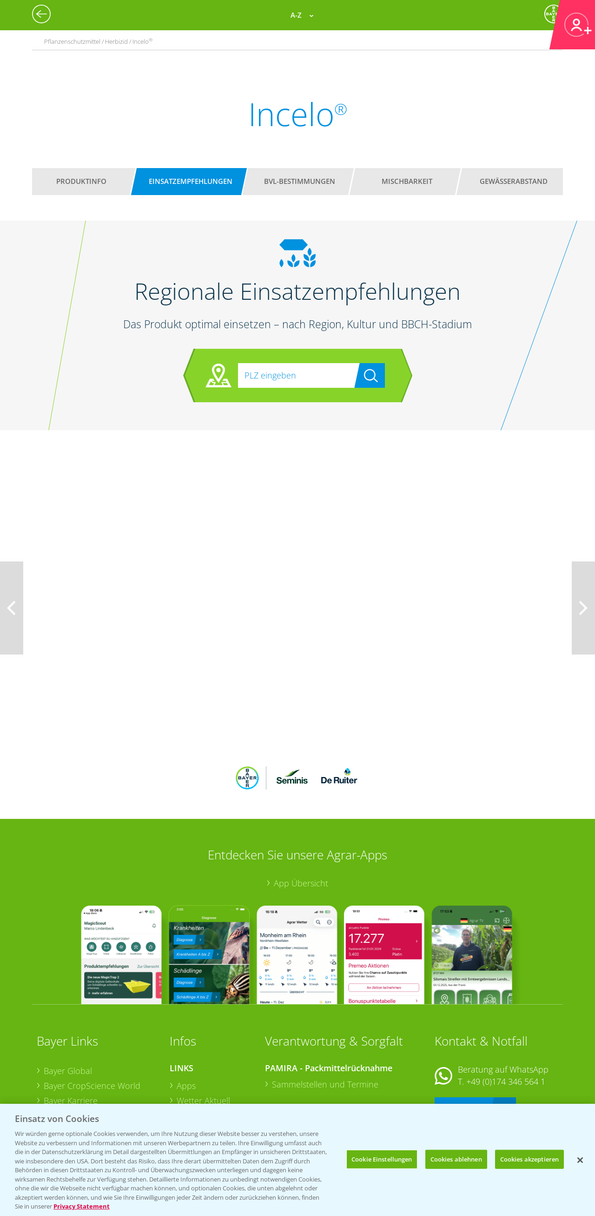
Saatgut (191, 1097)
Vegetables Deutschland (89, 1098)
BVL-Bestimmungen (299, 181)
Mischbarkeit (407, 181)
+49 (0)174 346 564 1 (505, 1020)
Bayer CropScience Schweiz (96, 1068)
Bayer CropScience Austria (94, 1054)
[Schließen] (580, 1160)
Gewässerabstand (514, 181)
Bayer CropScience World (92, 1024)
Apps (186, 1024)
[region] (297, 1160)
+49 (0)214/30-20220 (505, 1086)
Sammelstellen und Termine (325, 1023)
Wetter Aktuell (203, 1039)
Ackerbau (195, 1082)
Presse (56, 1083)
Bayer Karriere (71, 1039)
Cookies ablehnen (456, 1159)
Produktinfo (81, 181)
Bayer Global (68, 1009)
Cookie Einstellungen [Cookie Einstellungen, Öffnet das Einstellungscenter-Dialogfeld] (381, 1159)
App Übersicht (301, 822)
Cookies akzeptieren (529, 1159)
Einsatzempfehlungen (190, 181)
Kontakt (462, 1044)
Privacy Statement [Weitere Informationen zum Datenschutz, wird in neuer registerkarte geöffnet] (81, 1206)
